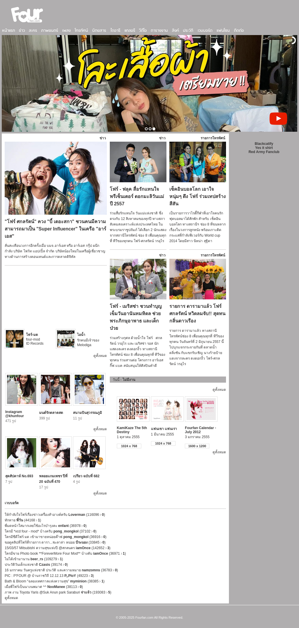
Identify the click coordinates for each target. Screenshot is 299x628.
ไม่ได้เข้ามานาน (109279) (34, 559)
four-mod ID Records (35, 339)
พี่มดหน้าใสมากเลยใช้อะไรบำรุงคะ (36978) (46, 526)
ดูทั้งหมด (100, 356)
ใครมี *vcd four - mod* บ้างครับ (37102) (50, 531)
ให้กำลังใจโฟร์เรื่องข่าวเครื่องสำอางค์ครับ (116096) (55, 515)
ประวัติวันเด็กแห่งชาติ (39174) (36, 565)
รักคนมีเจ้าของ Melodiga (88, 340)
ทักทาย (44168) (23, 520)
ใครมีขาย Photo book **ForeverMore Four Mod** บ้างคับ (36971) (65, 553)
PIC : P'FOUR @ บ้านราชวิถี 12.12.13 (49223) (49, 576)
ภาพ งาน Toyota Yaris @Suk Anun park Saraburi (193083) (58, 592)
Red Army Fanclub (263, 152)
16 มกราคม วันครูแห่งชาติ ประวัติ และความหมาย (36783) (61, 570)
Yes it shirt (264, 148)
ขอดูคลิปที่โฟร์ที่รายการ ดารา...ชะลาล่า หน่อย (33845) (55, 542)
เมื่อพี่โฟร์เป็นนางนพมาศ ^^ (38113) (44, 587)
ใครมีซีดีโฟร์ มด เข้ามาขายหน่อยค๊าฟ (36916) (55, 537)
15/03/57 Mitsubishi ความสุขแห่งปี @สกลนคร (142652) (57, 548)
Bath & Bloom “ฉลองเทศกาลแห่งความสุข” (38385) (55, 581)
